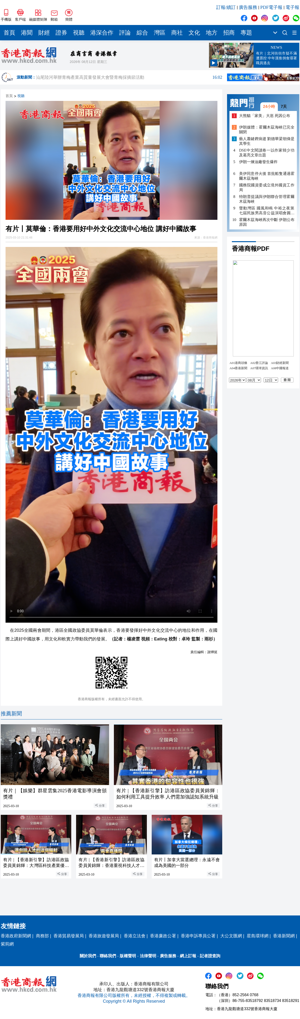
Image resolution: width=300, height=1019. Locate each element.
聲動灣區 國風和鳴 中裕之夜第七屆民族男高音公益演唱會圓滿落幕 (266, 210)
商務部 (42, 935)
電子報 (292, 7)
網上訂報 (188, 956)
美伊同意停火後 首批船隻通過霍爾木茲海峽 (266, 176)
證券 (61, 33)
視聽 (79, 33)
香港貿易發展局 (68, 935)
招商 (229, 33)
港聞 (27, 33)
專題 (246, 33)
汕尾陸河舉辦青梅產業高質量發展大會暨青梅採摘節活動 (129, 77)
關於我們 (88, 956)
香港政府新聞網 (16, 935)
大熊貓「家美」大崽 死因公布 (264, 116)
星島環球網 (257, 935)
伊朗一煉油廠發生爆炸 (258, 162)
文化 (194, 33)
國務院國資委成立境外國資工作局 (266, 187)
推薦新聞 (11, 714)
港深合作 (101, 33)
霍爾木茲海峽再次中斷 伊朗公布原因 (266, 222)
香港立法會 (134, 935)
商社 (177, 33)
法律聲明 (148, 956)
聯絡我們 (108, 956)
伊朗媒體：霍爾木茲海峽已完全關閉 (266, 129)
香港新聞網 (284, 935)
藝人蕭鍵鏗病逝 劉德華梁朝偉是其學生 (266, 141)
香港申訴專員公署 (198, 935)
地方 (211, 33)
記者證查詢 (210, 956)
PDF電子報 (271, 7)
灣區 (159, 33)
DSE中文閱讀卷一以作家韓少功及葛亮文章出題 (266, 152)
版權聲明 (128, 956)
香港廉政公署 (163, 935)
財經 (44, 33)
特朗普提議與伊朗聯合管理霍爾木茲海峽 (266, 199)
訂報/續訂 (226, 7)
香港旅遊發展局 (104, 935)
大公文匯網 (231, 935)
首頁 (9, 33)
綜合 (142, 33)
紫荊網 (7, 944)
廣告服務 (248, 7)
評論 (125, 33)
